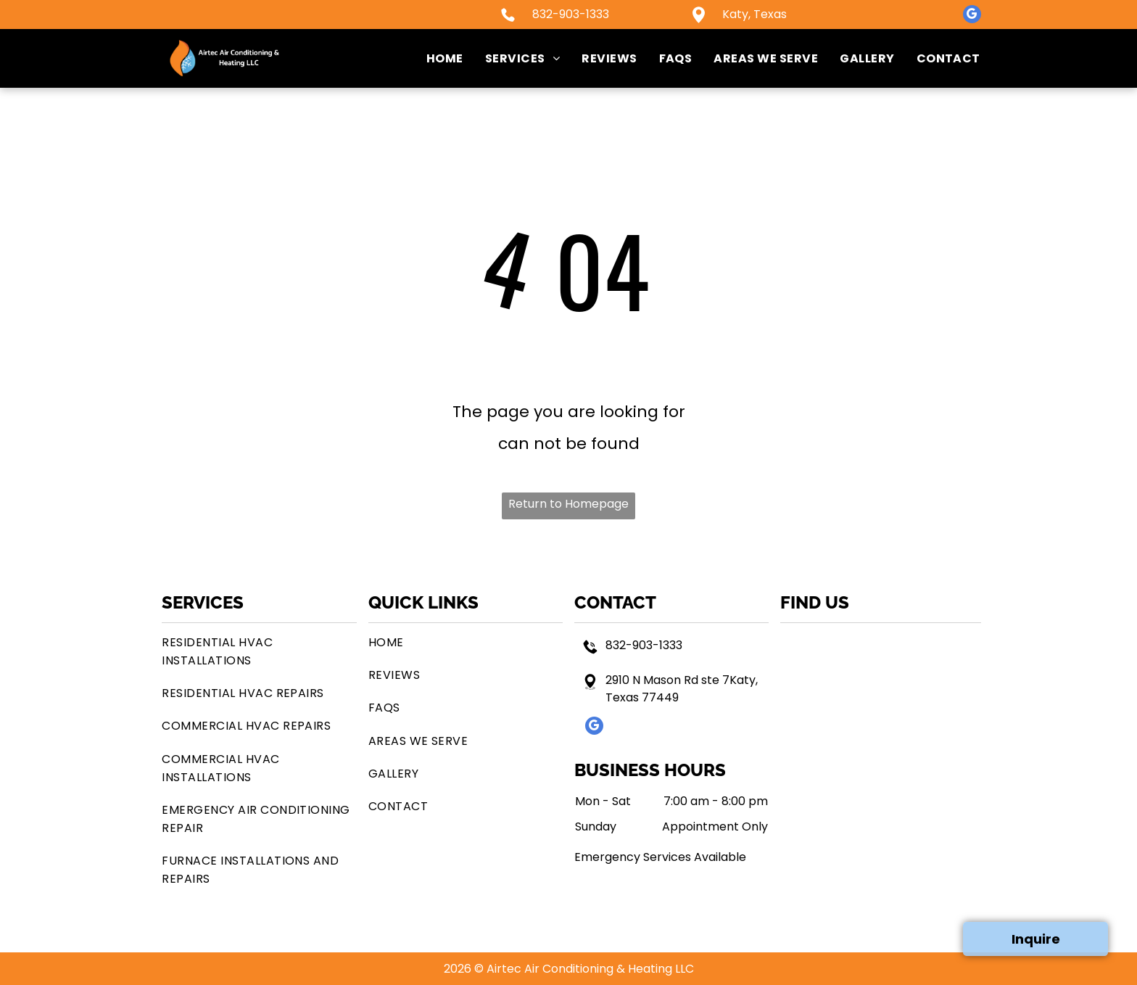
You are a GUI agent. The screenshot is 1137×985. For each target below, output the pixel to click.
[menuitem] (434, 58)
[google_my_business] (972, 16)
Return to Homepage (568, 503)
